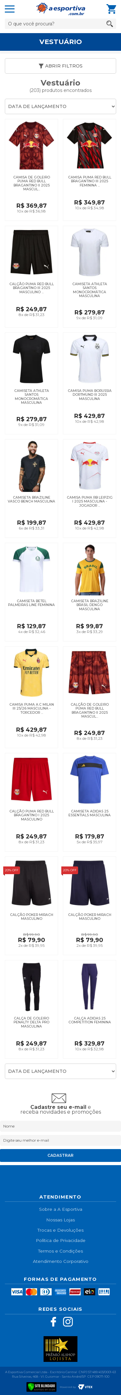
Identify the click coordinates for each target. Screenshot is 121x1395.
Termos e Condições (60, 1251)
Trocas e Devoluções (60, 1230)
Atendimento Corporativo (60, 1261)
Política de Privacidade (61, 1240)
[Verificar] (41, 1386)
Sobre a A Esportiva (60, 1209)
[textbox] (60, 24)
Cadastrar (60, 1155)
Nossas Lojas (60, 1219)
